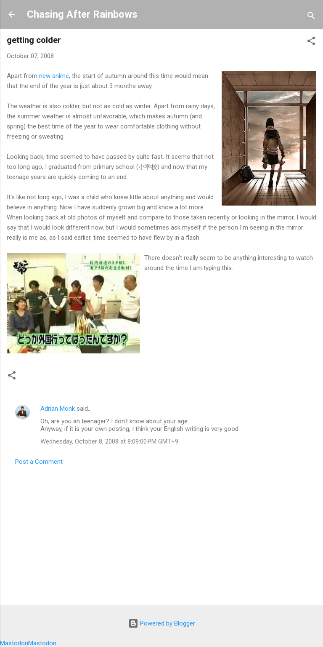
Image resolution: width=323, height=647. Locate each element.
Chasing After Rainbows (82, 14)
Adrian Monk (57, 408)
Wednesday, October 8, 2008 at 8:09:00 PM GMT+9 (109, 441)
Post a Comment (39, 461)
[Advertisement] (161, 533)
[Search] (311, 17)
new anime (54, 76)
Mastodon (14, 643)
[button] (311, 42)
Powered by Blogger (161, 623)
